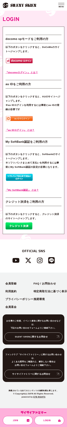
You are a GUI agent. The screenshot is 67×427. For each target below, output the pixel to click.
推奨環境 (39, 299)
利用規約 (11, 291)
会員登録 (11, 283)
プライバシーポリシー (19, 299)
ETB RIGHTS (39, 397)
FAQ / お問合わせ (45, 283)
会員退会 (11, 306)
